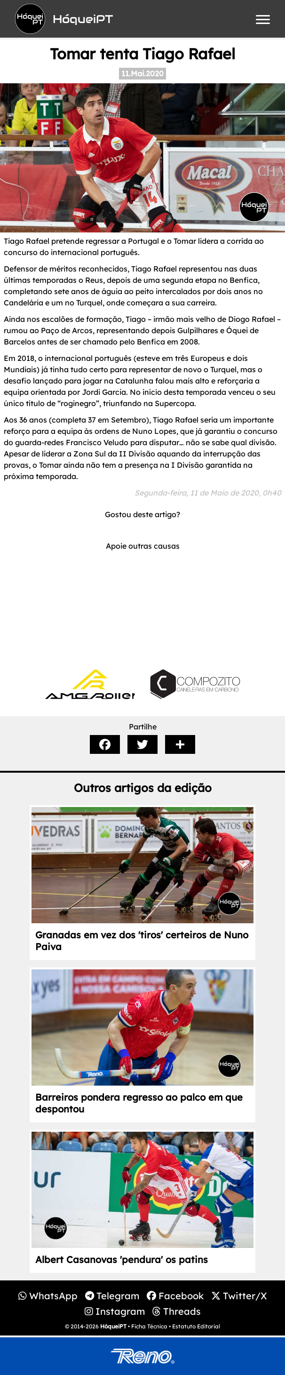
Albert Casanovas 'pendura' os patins (121, 1259)
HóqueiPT (113, 1326)
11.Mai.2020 (142, 73)
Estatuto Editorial (196, 1326)
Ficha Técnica (149, 1326)
